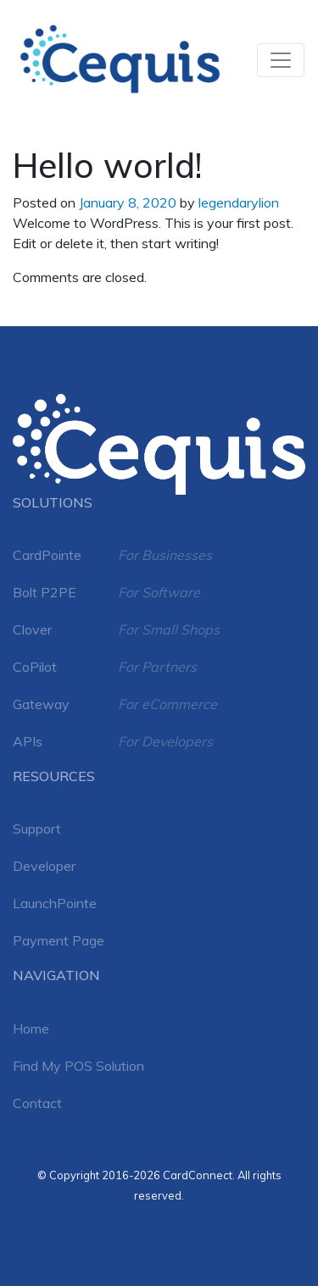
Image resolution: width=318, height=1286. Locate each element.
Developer (44, 865)
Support (37, 828)
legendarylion (238, 202)
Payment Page (58, 940)
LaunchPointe (55, 903)
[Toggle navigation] (280, 60)
